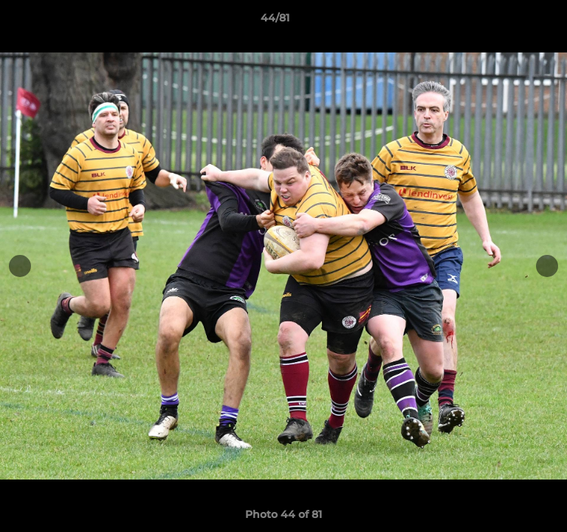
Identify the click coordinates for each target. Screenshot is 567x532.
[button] (514, 21)
